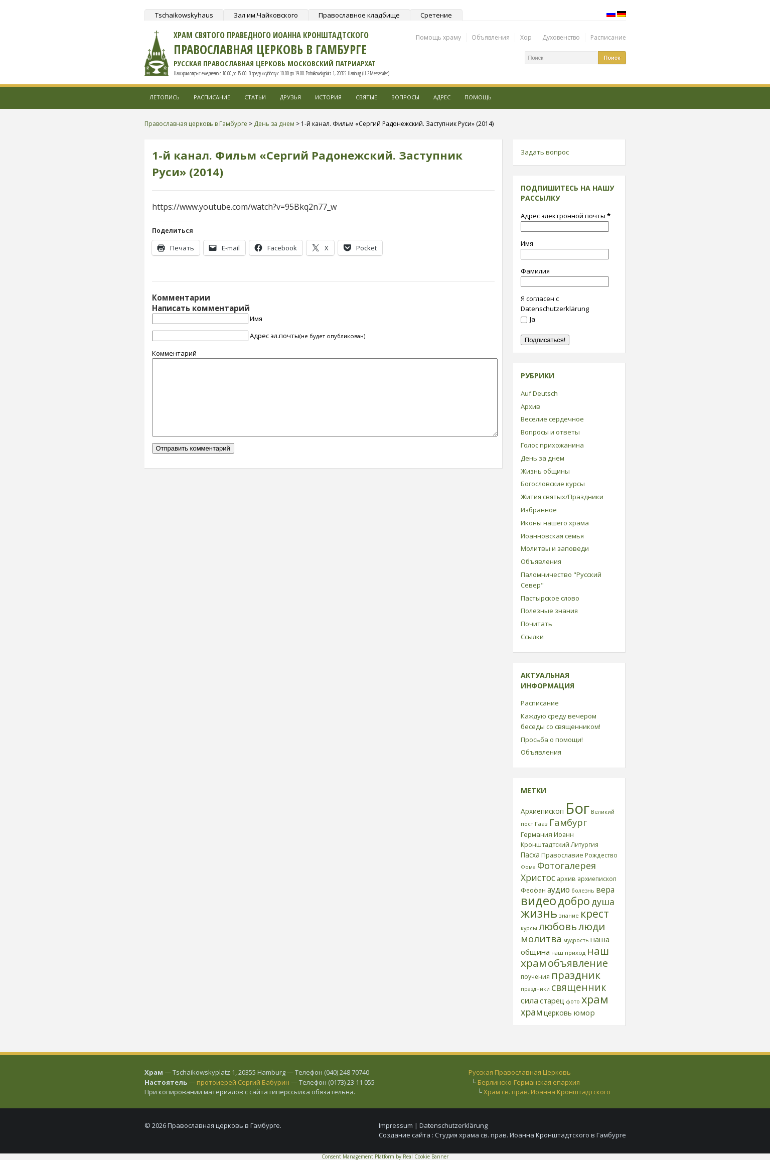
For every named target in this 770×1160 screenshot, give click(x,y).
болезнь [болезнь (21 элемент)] (582, 890)
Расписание (608, 37)
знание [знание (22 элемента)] (569, 915)
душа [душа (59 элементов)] (602, 902)
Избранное (539, 509)
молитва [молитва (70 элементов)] (541, 938)
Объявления (491, 37)
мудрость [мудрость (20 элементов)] (576, 940)
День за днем (542, 458)
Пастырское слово (550, 598)
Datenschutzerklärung (453, 1125)
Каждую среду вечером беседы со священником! (560, 721)
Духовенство (561, 37)
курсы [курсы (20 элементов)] (529, 928)
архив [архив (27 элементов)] (566, 878)
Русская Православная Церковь (520, 1072)
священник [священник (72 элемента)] (578, 987)
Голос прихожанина (552, 445)
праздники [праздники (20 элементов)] (535, 988)
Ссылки (532, 636)
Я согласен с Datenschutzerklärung (555, 304)
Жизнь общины (545, 471)
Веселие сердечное (552, 418)
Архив (530, 406)
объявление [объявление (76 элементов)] (578, 963)
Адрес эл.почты (307, 335)
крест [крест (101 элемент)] (594, 913)
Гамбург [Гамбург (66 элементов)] (568, 822)
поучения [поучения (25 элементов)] (535, 976)
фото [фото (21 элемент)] (573, 1001)
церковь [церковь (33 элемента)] (558, 1013)
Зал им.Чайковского (266, 15)
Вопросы (405, 97)
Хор (526, 37)
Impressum (396, 1125)
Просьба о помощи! (552, 739)
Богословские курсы (553, 483)
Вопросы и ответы (550, 432)
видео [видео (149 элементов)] (538, 900)
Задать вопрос (545, 152)
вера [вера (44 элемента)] (605, 889)
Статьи (255, 97)
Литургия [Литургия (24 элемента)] (584, 844)
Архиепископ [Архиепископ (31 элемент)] (542, 811)
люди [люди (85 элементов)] (591, 926)
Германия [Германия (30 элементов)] (536, 834)
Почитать (536, 623)
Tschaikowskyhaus (184, 15)
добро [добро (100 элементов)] (574, 901)
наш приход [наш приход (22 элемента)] (568, 952)
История (328, 97)
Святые (366, 97)
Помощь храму (438, 37)
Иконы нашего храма (555, 522)
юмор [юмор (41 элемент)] (584, 1012)
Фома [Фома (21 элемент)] (528, 867)
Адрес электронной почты (565, 215)
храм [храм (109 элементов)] (594, 999)
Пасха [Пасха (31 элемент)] (530, 854)
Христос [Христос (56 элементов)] (538, 878)
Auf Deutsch (539, 393)
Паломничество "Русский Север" (561, 580)
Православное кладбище (359, 15)
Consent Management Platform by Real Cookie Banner (385, 1156)
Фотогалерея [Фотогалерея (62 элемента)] (566, 865)
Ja (528, 319)
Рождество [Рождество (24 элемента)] (601, 855)
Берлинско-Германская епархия (529, 1082)
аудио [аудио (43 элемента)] (558, 889)
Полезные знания (549, 610)
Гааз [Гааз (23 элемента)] (541, 823)
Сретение (436, 15)
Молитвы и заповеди (555, 548)
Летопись (164, 97)
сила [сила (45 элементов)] (529, 1000)
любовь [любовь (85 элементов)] (558, 926)
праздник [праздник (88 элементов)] (575, 975)
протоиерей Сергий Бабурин (243, 1082)
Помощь (478, 97)
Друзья (290, 97)
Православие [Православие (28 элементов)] (562, 854)
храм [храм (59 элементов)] (531, 1012)
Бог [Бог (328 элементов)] (577, 808)
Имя (256, 318)
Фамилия (535, 270)
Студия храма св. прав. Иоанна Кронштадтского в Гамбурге (530, 1134)
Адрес (441, 97)
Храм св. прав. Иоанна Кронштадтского (547, 1091)
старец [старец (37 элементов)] (552, 1000)
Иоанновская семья (552, 535)
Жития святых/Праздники (562, 496)
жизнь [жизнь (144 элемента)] (539, 913)
